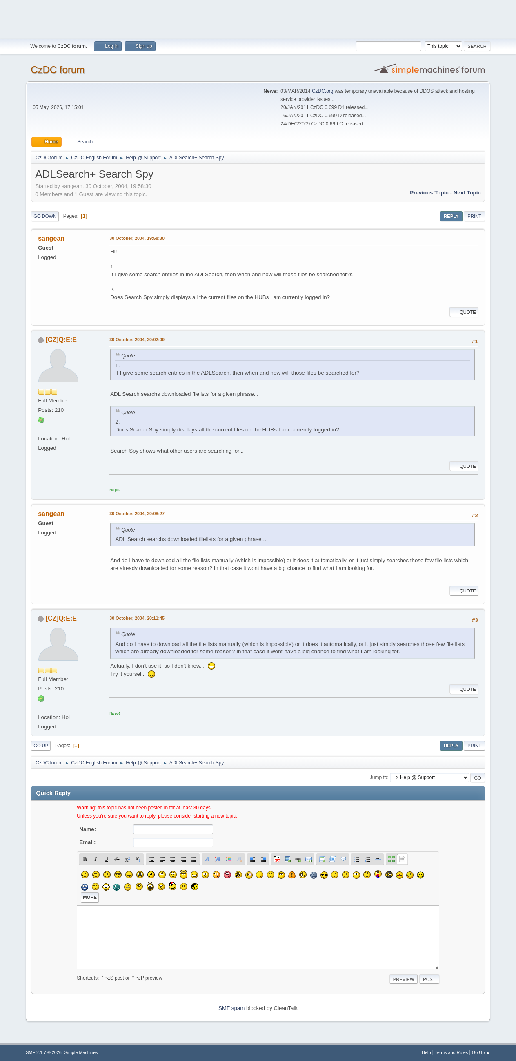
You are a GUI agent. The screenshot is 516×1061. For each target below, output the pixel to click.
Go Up (40, 745)
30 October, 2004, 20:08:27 (137, 513)
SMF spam (231, 1008)
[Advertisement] (258, 18)
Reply (451, 216)
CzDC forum (58, 69)
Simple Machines (81, 1052)
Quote (464, 312)
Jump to (378, 777)
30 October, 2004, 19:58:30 (137, 238)
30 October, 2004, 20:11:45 (137, 618)
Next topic (467, 193)
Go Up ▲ (481, 1052)
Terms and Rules (451, 1052)
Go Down (44, 216)
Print (474, 216)
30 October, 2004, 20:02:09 (137, 339)
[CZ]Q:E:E (61, 339)
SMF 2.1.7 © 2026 (44, 1052)
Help (426, 1052)
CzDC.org (323, 91)
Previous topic (429, 193)
